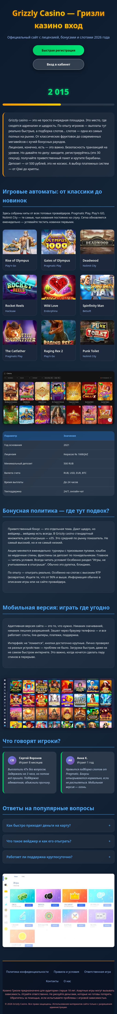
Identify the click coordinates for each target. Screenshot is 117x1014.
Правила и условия (66, 972)
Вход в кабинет (58, 64)
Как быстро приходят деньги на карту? (58, 825)
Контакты (52, 981)
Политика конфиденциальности (27, 972)
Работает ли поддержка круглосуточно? (58, 857)
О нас (67, 981)
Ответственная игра (97, 972)
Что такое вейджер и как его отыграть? (58, 841)
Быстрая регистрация (58, 50)
